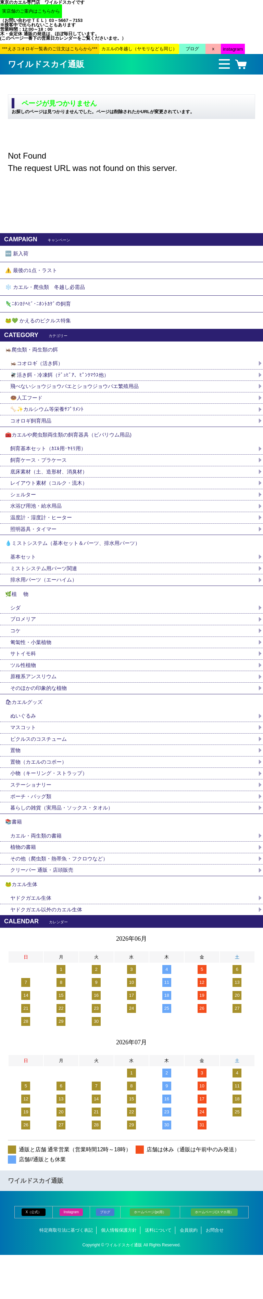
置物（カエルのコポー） (40, 797)
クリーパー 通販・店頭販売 (43, 911)
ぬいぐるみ (24, 749)
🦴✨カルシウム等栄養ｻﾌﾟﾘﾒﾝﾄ (48, 424)
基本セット (26, 581)
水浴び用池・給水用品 (40, 526)
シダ (18, 635)
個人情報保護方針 (119, 1274)
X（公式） (34, 1256)
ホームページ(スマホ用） (214, 1256)
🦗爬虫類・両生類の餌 (33, 361)
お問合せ (215, 1274)
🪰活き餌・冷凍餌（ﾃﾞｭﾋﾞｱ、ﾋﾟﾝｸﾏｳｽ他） (61, 388)
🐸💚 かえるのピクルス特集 (40, 330)
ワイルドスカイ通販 (46, 64)
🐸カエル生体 (22, 926)
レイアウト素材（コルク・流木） (51, 502)
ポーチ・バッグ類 (32, 833)
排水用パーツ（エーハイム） (46, 604)
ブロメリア (26, 647)
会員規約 (189, 1274)
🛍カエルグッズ (25, 734)
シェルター (26, 514)
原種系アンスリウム (35, 707)
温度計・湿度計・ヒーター (43, 538)
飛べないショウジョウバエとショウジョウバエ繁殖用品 (78, 400)
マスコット (24, 761)
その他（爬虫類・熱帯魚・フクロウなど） (62, 899)
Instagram (71, 1256)
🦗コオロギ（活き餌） (38, 376)
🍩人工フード (27, 412)
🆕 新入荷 (17, 255)
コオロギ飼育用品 (32, 436)
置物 (15, 785)
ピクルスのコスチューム (40, 773)
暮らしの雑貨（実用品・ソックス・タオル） (65, 845)
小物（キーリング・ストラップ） (51, 809)
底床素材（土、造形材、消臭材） (51, 490)
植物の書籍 (26, 887)
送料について (158, 1274)
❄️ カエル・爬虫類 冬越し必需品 (47, 292)
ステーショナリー (32, 821)
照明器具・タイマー (35, 550)
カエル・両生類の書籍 (37, 875)
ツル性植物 (24, 695)
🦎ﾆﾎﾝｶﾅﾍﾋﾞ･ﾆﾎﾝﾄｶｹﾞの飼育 (38, 311)
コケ (18, 659)
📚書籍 (14, 860)
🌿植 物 (17, 620)
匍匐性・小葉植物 (32, 671)
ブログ (105, 1256)
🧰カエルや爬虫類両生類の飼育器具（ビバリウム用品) (72, 451)
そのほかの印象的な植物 (40, 719)
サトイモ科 (24, 683)
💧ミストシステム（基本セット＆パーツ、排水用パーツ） (77, 565)
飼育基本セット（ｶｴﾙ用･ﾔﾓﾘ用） (50, 466)
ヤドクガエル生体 (32, 942)
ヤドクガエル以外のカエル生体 (48, 953)
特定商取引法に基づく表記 (66, 1274)
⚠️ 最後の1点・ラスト (32, 274)
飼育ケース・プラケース (40, 478)
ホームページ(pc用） (150, 1256)
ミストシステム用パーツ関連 (48, 592)
